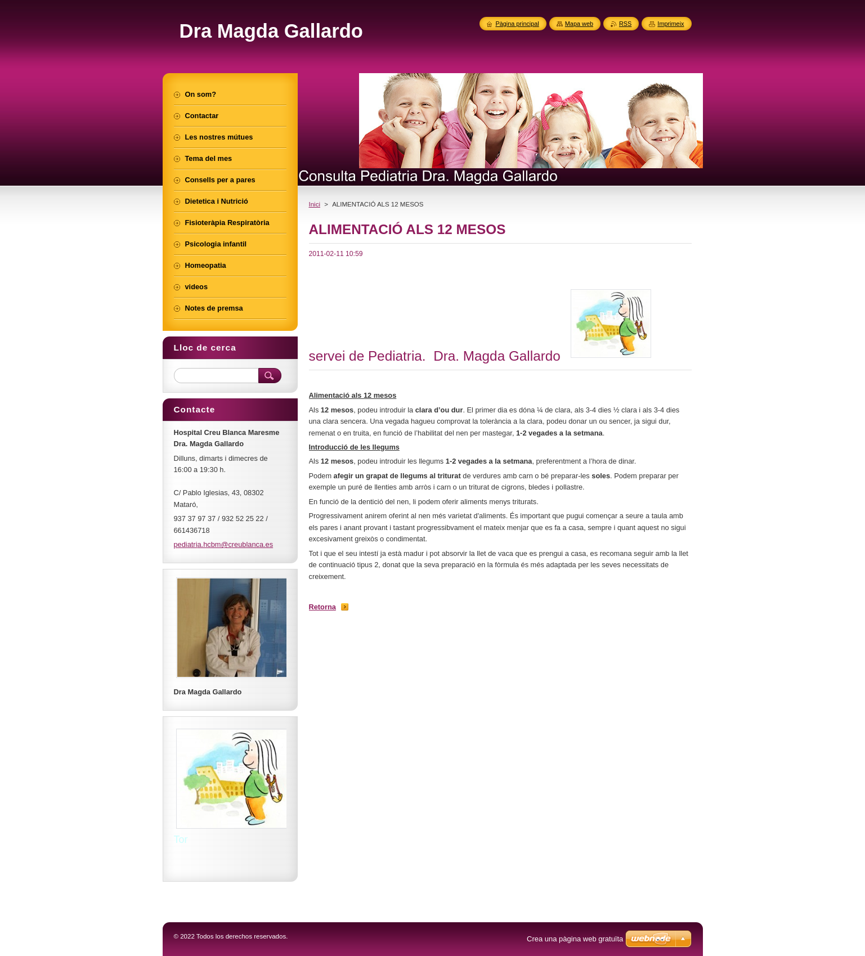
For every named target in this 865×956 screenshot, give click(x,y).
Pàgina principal (517, 23)
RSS (625, 23)
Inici (314, 204)
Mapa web (579, 23)
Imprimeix (670, 23)
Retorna (322, 607)
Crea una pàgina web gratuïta (575, 939)
